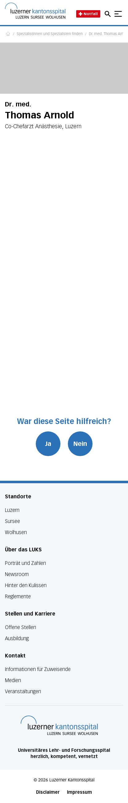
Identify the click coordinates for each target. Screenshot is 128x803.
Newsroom (17, 574)
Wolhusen (16, 532)
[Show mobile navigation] (118, 14)
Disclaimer (48, 792)
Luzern (12, 510)
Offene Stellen (20, 627)
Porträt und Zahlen (25, 563)
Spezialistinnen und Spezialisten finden (50, 34)
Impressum (79, 792)
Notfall (88, 13)
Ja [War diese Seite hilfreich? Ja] (48, 443)
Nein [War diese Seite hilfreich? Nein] (80, 443)
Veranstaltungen (23, 691)
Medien (13, 680)
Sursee (12, 521)
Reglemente (18, 596)
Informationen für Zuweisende (38, 669)
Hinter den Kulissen (26, 585)
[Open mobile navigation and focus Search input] (108, 14)
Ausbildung (17, 638)
